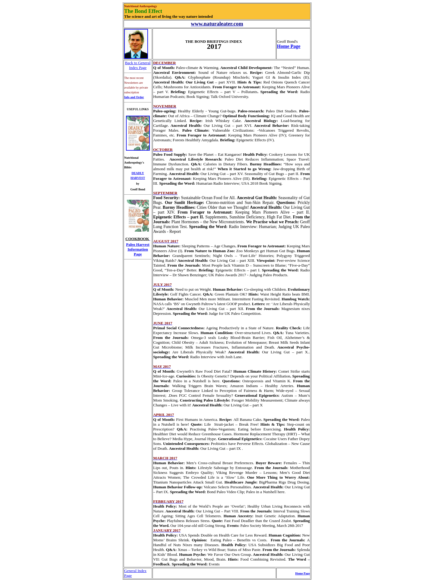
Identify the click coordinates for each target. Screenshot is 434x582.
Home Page (288, 46)
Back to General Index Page (137, 65)
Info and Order (134, 97)
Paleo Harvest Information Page (137, 249)
